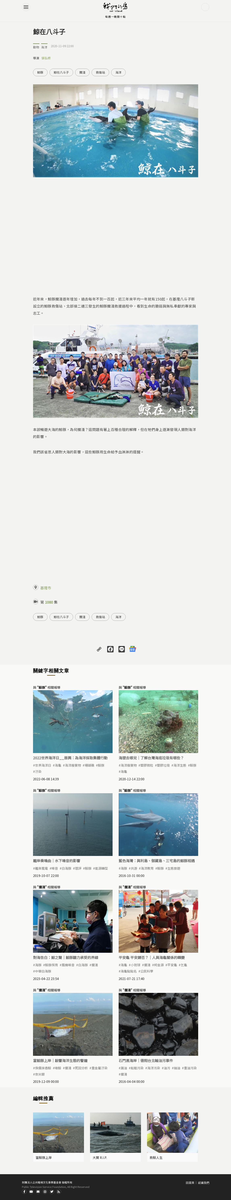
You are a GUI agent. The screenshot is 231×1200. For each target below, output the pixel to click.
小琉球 (135, 964)
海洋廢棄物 (73, 765)
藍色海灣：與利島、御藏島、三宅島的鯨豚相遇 (157, 860)
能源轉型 (101, 868)
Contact (38, 1191)
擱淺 (82, 72)
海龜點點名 (129, 971)
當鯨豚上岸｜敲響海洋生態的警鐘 (60, 1060)
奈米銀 (40, 1074)
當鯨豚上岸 (44, 1157)
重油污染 (190, 1067)
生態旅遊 (173, 868)
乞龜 (184, 964)
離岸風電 (41, 868)
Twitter (51, 1191)
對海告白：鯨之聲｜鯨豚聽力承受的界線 (65, 957)
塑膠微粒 (146, 765)
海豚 (124, 868)
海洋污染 (153, 1067)
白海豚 (66, 868)
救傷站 (100, 72)
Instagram (44, 1191)
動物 (36, 47)
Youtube (31, 1191)
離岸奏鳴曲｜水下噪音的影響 (56, 860)
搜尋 (205, 7)
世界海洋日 (43, 765)
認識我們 (203, 1183)
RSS (58, 1191)
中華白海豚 (43, 971)
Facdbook (24, 1191)
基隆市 (45, 587)
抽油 (177, 1067)
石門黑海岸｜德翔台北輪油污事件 (146, 1060)
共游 (134, 868)
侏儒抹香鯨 (43, 1067)
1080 (49, 602)
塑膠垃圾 (163, 765)
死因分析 (81, 1067)
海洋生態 (179, 765)
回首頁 (190, 1183)
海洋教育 (147, 868)
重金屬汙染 (99, 1067)
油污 (167, 1067)
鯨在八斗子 (61, 72)
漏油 (124, 1067)
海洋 (44, 47)
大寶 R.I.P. (100, 1157)
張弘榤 (46, 58)
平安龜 (172, 964)
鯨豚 (40, 72)
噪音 (55, 868)
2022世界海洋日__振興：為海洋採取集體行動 (70, 757)
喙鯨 (58, 1067)
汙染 (38, 771)
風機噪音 (68, 964)
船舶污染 (137, 1067)
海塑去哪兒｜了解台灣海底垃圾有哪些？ (151, 757)
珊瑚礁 (89, 765)
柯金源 (159, 964)
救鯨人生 (156, 1157)
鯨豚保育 (51, 964)
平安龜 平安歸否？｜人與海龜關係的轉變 (152, 957)
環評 (78, 868)
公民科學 (146, 971)
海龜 (58, 765)
